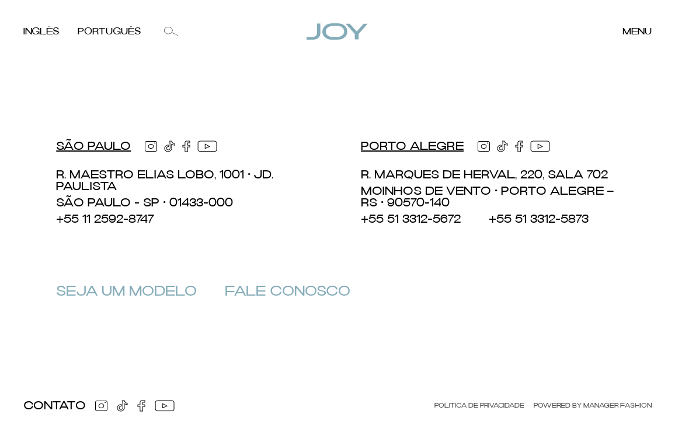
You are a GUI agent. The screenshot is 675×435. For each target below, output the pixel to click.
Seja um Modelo (126, 291)
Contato (54, 406)
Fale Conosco (287, 291)
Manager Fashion (617, 406)
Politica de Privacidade (479, 406)
